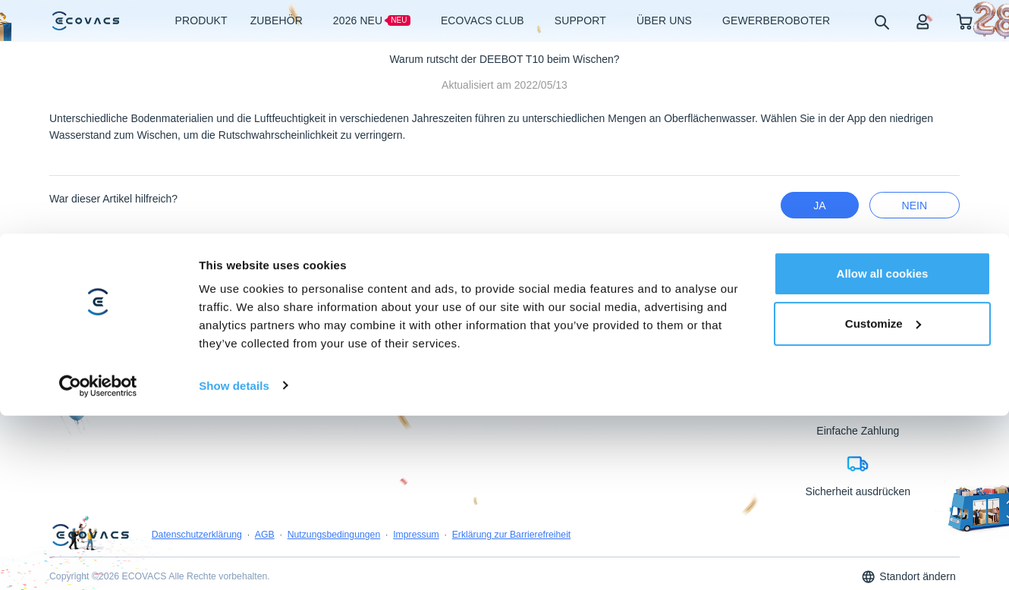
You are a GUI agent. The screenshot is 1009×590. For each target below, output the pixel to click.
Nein (914, 205)
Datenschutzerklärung (197, 582)
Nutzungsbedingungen (334, 582)
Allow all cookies (883, 408)
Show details (234, 519)
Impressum (416, 582)
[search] (881, 21)
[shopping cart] (964, 21)
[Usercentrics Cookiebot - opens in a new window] (98, 520)
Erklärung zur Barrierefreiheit (511, 582)
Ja (819, 205)
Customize (883, 457)
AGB (265, 582)
